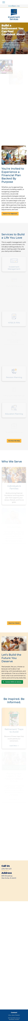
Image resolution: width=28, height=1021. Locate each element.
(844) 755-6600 (16, 1015)
